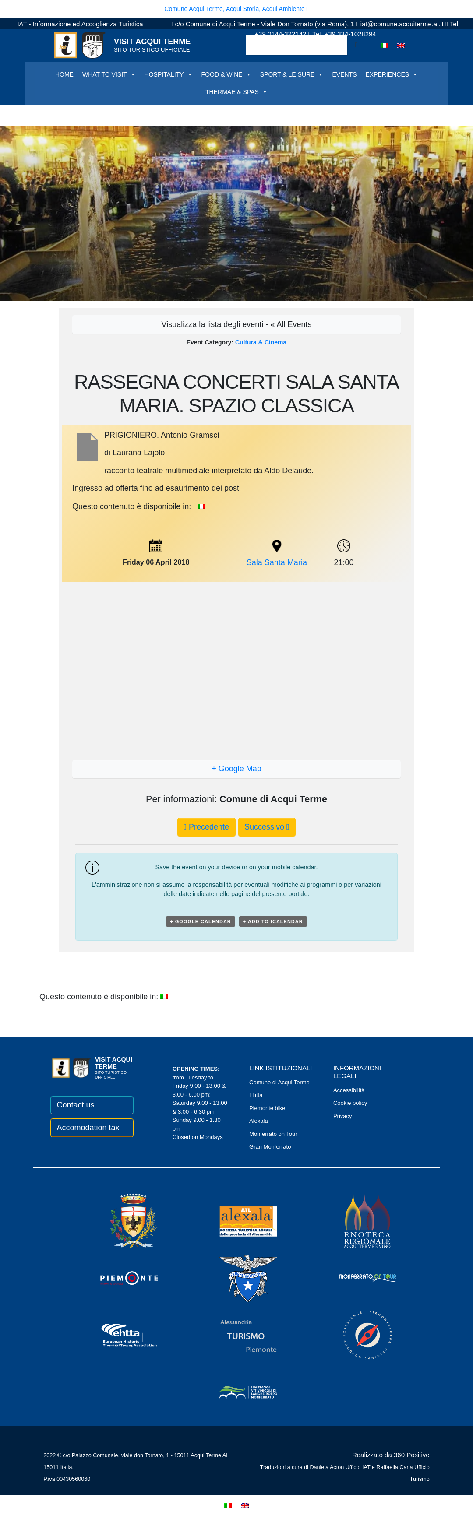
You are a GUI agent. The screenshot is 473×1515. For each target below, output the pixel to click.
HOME (64, 74)
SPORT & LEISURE (292, 74)
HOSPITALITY (169, 74)
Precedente (206, 827)
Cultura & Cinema (260, 342)
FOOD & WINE (226, 74)
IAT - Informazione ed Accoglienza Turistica (80, 24)
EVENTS (344, 74)
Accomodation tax (87, 1127)
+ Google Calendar (200, 921)
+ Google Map (236, 768)
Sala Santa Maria (277, 562)
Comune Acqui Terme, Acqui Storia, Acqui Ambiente (236, 8)
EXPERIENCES (391, 74)
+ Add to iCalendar (273, 921)
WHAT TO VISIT (109, 74)
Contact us (75, 1104)
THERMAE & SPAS (236, 92)
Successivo (266, 827)
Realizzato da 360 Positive (391, 1455)
